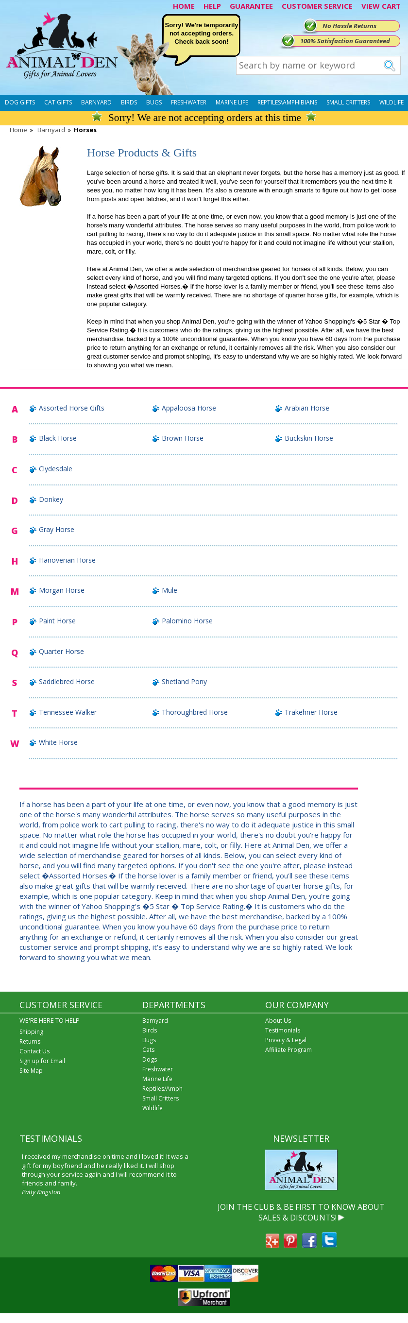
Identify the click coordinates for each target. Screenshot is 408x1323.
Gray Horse (56, 529)
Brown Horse (183, 438)
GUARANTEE (251, 6)
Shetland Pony (184, 681)
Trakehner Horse (311, 712)
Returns (29, 1041)
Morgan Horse (62, 590)
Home (18, 129)
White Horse (58, 742)
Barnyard (96, 102)
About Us (278, 1020)
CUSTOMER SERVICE (317, 6)
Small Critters (348, 102)
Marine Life (232, 102)
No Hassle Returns (349, 25)
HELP (212, 6)
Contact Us (34, 1051)
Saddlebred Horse (67, 681)
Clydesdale (55, 468)
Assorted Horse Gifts (71, 407)
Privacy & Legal (285, 1040)
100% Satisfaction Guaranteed (345, 40)
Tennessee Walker (68, 712)
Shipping (31, 1032)
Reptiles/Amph (162, 1088)
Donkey (51, 499)
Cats (148, 1050)
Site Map (31, 1070)
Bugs (154, 102)
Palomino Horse (187, 620)
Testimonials (282, 1030)
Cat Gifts (58, 102)
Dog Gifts (20, 102)
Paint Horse (57, 620)
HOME (184, 6)
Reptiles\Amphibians (287, 102)
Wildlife (391, 102)
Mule (169, 590)
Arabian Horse (307, 407)
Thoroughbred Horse (195, 712)
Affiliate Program (288, 1050)
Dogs (149, 1059)
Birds (129, 102)
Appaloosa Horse (189, 407)
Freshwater (188, 102)
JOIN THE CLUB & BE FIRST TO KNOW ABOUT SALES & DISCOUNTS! (301, 1212)
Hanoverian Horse (67, 560)
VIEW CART (381, 6)
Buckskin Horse (309, 438)
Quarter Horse (61, 651)
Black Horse (58, 438)
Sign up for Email (42, 1061)
